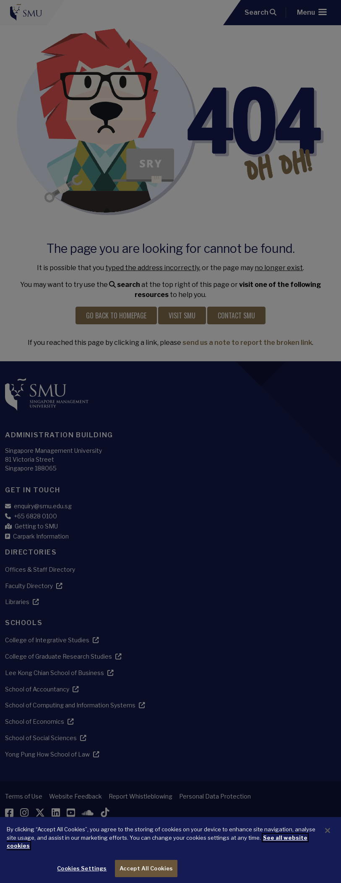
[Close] (327, 838)
